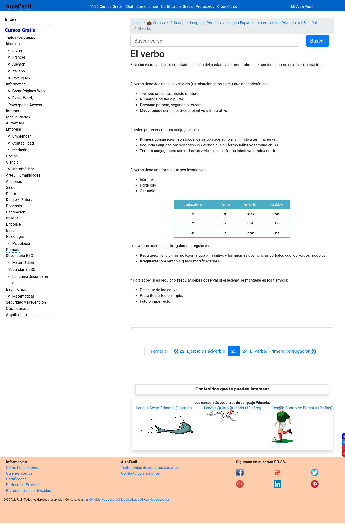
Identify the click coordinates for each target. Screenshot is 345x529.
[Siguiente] (279, 351)
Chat (129, 6)
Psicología (15, 236)
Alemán (18, 64)
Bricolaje (13, 224)
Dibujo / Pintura (19, 199)
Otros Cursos (17, 308)
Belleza (12, 218)
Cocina (12, 156)
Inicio (10, 19)
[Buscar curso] (214, 41)
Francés (19, 57)
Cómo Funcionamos (23, 467)
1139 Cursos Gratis (107, 6)
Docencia (14, 206)
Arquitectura (16, 314)
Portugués (21, 78)
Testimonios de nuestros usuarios (150, 467)
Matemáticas (23, 169)
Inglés (17, 50)
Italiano (18, 71)
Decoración (15, 212)
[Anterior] (199, 351)
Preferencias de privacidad (28, 490)
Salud (11, 187)
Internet (12, 111)
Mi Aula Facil (302, 6)
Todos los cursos (20, 37)
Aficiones (14, 181)
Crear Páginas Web (28, 91)
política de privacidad (129, 499)
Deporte (13, 193)
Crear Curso (227, 6)
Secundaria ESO (19, 255)
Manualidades (18, 117)
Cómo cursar (147, 6)
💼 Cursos (156, 23)
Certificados (16, 479)
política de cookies (158, 499)
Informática (16, 84)
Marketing (20, 150)
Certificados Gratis (177, 6)
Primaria (13, 249)
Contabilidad (23, 143)
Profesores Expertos (23, 485)
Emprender (21, 136)
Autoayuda (15, 123)
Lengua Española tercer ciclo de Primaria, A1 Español (271, 23)
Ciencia (12, 162)
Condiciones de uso (102, 499)
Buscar (317, 41)
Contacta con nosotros (140, 473)
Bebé (10, 230)
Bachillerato (16, 289)
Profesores (205, 6)
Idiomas (13, 43)
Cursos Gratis (20, 30)
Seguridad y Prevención (26, 302)
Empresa (13, 129)
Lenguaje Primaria (205, 23)
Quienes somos (19, 473)
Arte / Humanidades (23, 175)
